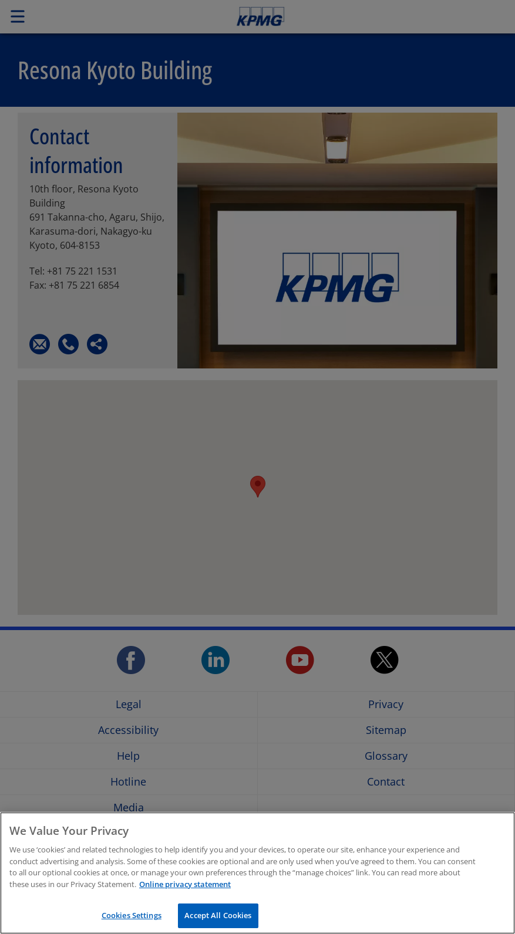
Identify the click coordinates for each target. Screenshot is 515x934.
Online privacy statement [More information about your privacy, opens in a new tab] (185, 886)
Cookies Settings (131, 917)
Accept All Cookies (217, 917)
